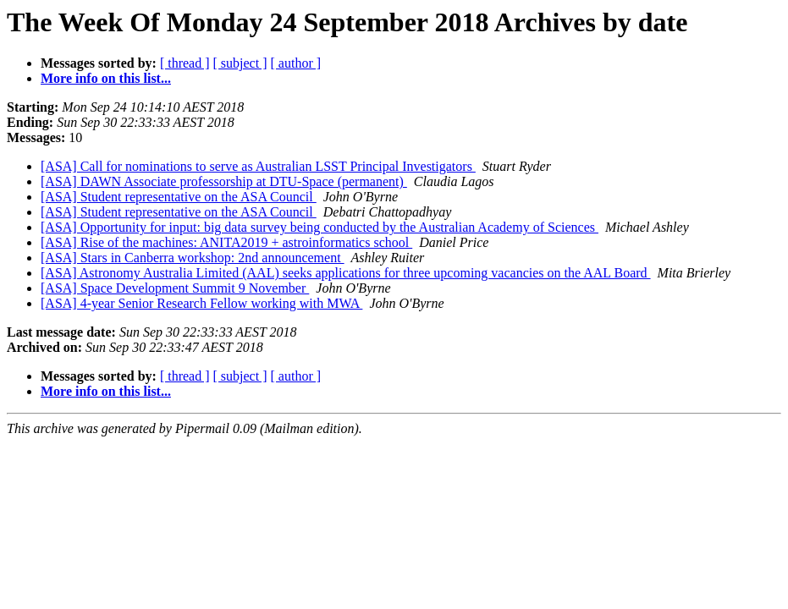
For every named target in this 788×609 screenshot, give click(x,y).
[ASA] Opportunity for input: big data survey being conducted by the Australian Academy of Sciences (319, 227)
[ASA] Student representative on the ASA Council (179, 196)
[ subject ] (240, 63)
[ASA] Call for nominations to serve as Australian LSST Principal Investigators (258, 166)
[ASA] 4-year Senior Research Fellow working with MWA (201, 303)
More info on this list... (106, 78)
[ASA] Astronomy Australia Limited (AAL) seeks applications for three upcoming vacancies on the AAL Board (346, 273)
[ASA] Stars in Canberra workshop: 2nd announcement (192, 257)
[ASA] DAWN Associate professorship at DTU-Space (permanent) (224, 181)
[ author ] (296, 63)
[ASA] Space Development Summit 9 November (175, 288)
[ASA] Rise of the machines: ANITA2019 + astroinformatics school (226, 242)
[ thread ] (185, 63)
